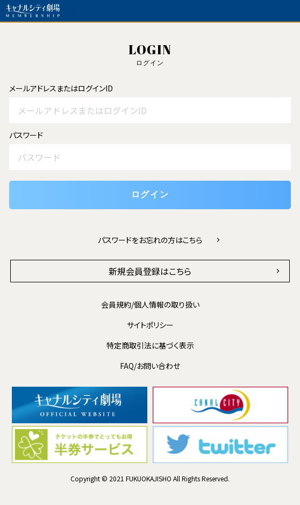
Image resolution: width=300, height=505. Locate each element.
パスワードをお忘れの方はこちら (150, 239)
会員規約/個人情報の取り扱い (150, 304)
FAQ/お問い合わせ (150, 365)
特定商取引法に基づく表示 (150, 345)
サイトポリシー (150, 324)
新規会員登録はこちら (150, 271)
